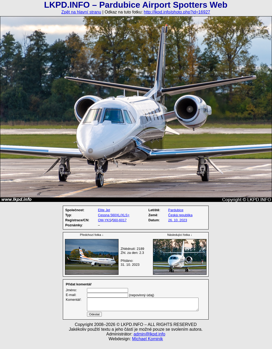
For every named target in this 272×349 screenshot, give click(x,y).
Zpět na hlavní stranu (81, 12)
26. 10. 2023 (177, 220)
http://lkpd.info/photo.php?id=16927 (177, 12)
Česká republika (180, 215)
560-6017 (119, 220)
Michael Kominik (147, 345)
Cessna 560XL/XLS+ (113, 215)
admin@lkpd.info (149, 340)
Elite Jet (104, 210)
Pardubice (175, 210)
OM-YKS (104, 220)
